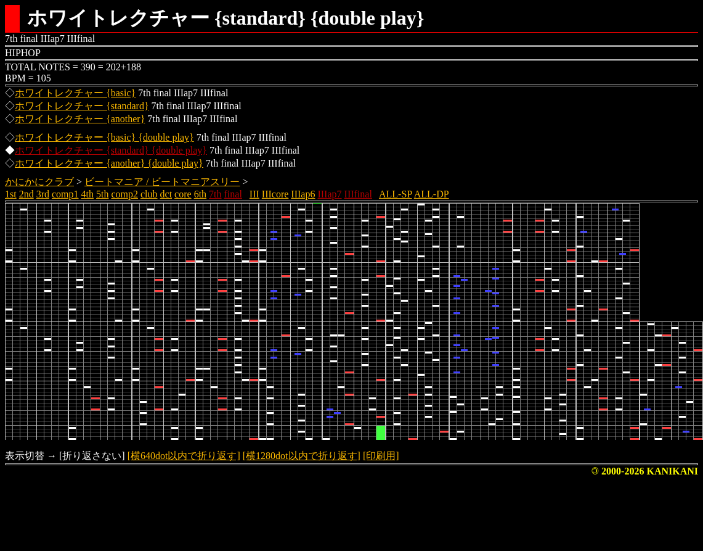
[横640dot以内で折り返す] (184, 455)
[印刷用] (381, 455)
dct (166, 194)
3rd (42, 194)
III (254, 194)
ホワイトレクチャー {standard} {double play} (111, 150)
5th (102, 194)
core (183, 194)
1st (11, 194)
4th (87, 194)
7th (215, 194)
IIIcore (275, 194)
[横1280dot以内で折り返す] (301, 455)
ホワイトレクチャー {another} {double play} (109, 163)
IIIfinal (358, 194)
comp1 (65, 194)
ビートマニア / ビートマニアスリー (162, 181)
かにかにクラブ (39, 181)
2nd (26, 194)
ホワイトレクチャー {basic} (75, 93)
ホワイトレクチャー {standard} (82, 106)
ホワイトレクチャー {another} (80, 119)
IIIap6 (303, 194)
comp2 (124, 194)
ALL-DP (431, 194)
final (233, 194)
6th (200, 194)
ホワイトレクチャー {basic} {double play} (104, 137)
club (149, 194)
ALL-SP (395, 194)
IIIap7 (329, 194)
